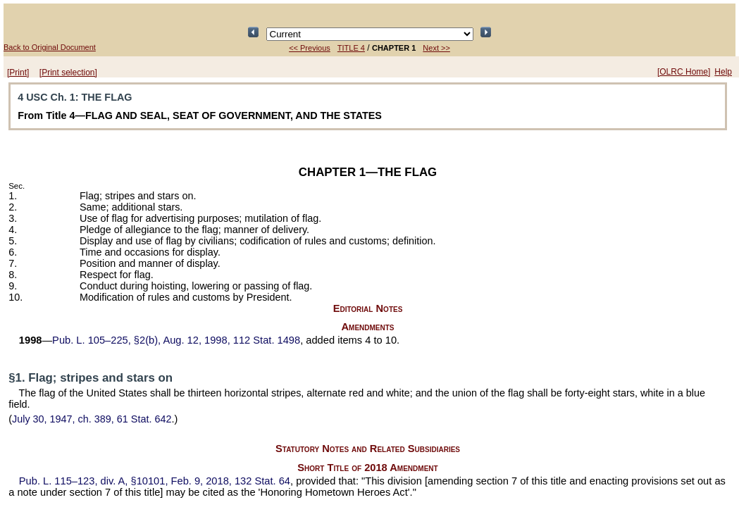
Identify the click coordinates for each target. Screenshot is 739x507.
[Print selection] (68, 72)
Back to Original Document (50, 47)
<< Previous (309, 48)
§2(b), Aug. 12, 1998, (176, 340)
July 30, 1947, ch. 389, (91, 419)
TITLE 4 (351, 48)
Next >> (436, 48)
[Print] (18, 72)
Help (723, 72)
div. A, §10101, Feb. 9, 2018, (154, 481)
